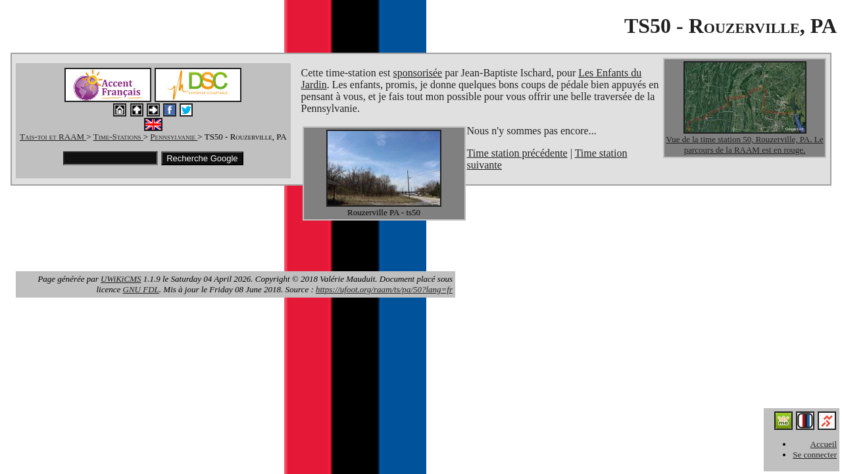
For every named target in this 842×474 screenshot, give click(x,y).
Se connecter (815, 455)
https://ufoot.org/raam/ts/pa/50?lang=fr (384, 289)
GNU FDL (141, 289)
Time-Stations (118, 137)
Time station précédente (517, 153)
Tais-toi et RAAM (53, 137)
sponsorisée (418, 72)
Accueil (823, 444)
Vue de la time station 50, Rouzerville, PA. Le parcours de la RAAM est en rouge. (745, 144)
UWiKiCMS (121, 279)
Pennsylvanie (173, 137)
